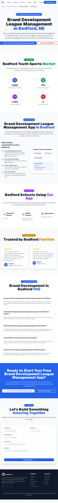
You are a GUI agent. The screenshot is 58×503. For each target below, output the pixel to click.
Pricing (29, 2)
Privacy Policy (34, 486)
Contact (41, 2)
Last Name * (33, 428)
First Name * (7, 428)
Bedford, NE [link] (34, 6)
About (35, 2)
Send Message (29, 460)
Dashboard (33, 481)
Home (9, 2)
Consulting (47, 477)
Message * (7, 448)
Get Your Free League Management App (18, 391)
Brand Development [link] (23, 6)
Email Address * (8, 434)
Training (46, 479)
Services (22, 2)
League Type (7, 441)
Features (15, 2)
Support (32, 484)
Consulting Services (11, 6)
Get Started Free (50, 2)
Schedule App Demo (45, 391)
